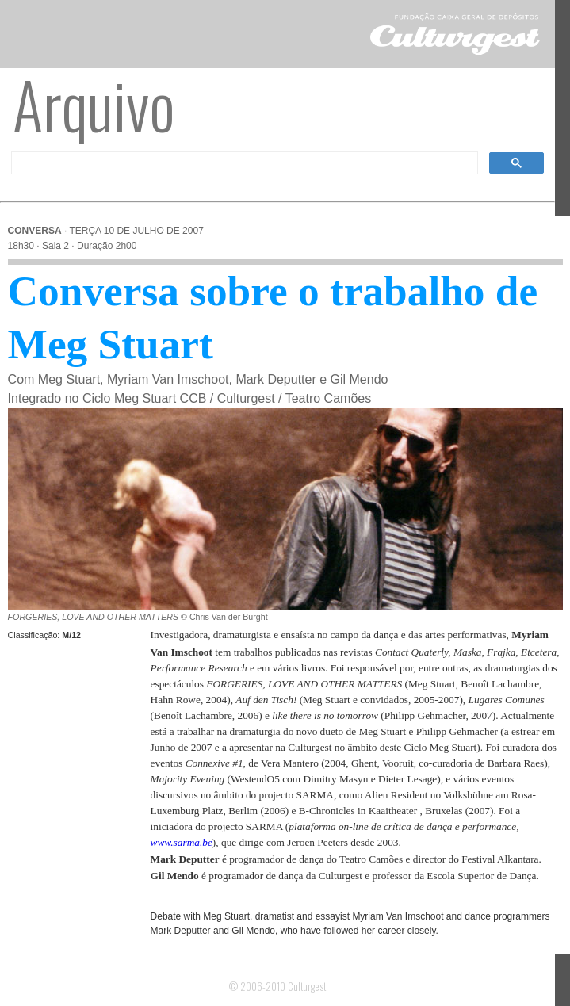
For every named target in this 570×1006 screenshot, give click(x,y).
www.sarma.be (181, 842)
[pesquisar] (243, 163)
